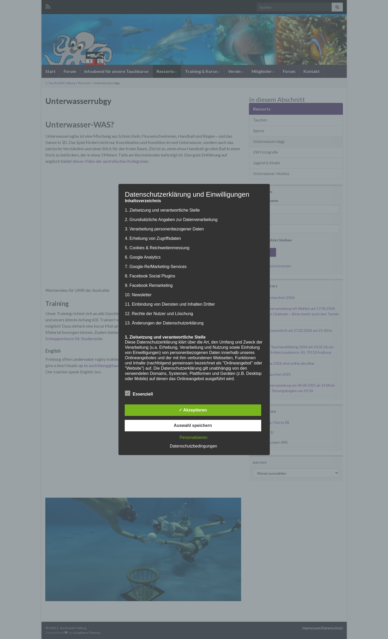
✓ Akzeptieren (193, 410)
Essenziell (139, 393)
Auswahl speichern (193, 425)
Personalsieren (193, 437)
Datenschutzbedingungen (193, 446)
